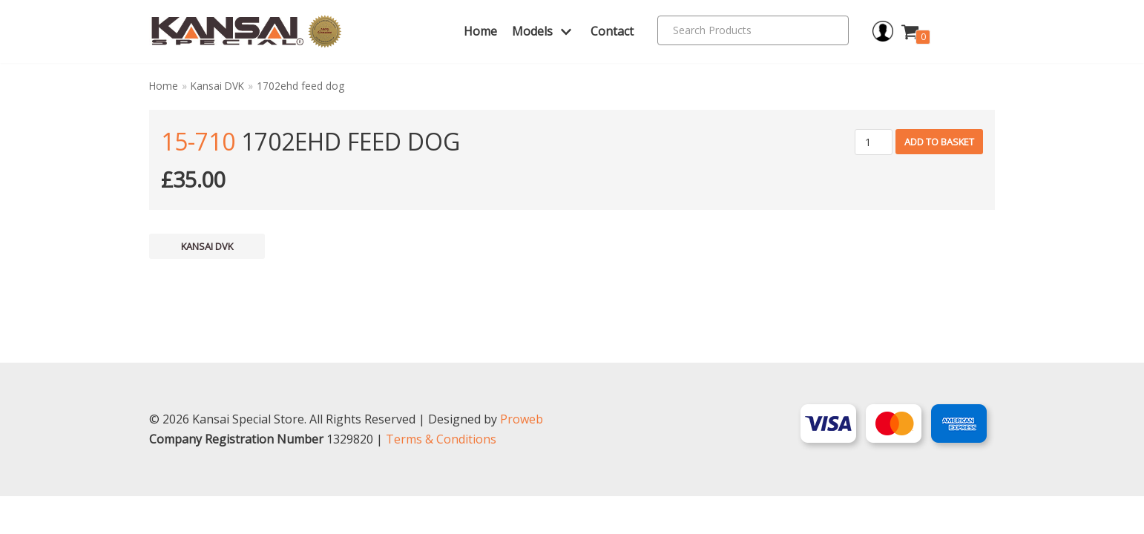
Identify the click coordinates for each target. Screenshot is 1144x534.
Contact (612, 31)
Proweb (521, 457)
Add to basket (939, 141)
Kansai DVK (217, 86)
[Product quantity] (873, 142)
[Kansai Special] (246, 31)
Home (480, 31)
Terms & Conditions (441, 477)
